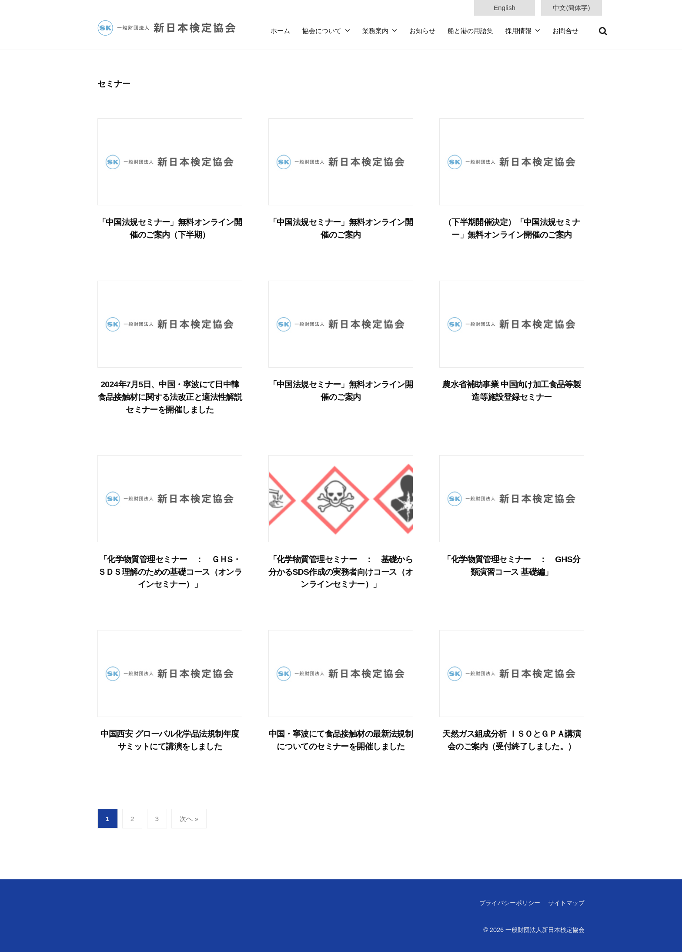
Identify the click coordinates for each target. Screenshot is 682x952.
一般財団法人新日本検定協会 (545, 929)
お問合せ (565, 30)
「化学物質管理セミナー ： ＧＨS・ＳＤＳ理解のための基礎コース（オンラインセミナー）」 (170, 572)
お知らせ (422, 30)
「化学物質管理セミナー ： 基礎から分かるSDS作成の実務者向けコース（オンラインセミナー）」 (340, 572)
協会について (321, 30)
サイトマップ (566, 902)
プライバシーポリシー (509, 902)
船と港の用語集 (470, 30)
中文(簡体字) (571, 7)
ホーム (280, 30)
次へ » (189, 818)
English (504, 7)
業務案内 (375, 30)
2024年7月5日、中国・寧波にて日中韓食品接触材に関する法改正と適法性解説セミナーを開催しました (170, 397)
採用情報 (518, 30)
